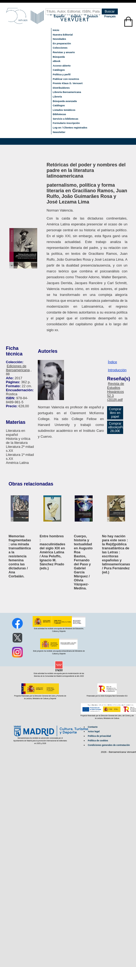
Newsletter (59, 132)
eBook (57, 61)
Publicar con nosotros (66, 79)
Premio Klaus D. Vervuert (67, 83)
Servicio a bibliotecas (65, 119)
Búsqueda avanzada (65, 101)
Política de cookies (98, 740)
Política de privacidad (99, 736)
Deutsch (93, 16)
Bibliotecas (59, 114)
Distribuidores (61, 88)
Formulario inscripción (66, 123)
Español (59, 16)
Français (110, 16)
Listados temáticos (64, 110)
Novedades (59, 39)
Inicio (56, 30)
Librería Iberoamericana (67, 92)
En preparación (62, 43)
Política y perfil (61, 74)
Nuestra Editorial (63, 34)
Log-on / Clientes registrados (70, 127)
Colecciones (60, 47)
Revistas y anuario (64, 52)
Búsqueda (59, 57)
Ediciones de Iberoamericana (18, 368)
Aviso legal (94, 731)
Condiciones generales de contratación (109, 745)
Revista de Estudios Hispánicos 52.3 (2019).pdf (115, 392)
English (76, 16)
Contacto (92, 727)
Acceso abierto (62, 65)
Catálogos (59, 70)
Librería (57, 96)
